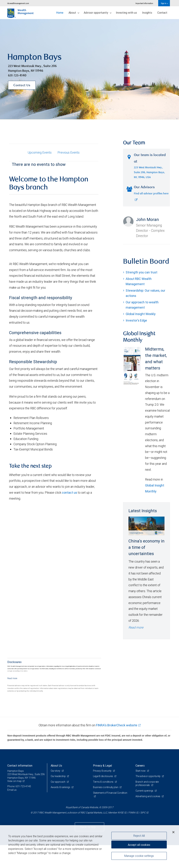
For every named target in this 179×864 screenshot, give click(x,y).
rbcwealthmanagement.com (18, 3)
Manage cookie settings (139, 856)
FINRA (131, 812)
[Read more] (12, 678)
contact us (69, 493)
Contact (162, 12)
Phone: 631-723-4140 (19, 786)
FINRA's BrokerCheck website (116, 725)
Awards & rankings (61, 787)
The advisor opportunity (148, 776)
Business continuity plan (106, 787)
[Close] (173, 832)
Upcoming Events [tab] (40, 152)
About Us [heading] (56, 765)
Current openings (144, 790)
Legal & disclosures (103, 776)
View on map (14, 781)
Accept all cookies (139, 845)
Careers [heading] (140, 765)
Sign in (164, 3)
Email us (12, 789)
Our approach (58, 781)
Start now (140, 770)
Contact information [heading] (19, 765)
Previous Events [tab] (69, 152)
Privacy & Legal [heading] (102, 765)
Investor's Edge (136, 320)
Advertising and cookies (148, 796)
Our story (56, 770)
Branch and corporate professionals (147, 783)
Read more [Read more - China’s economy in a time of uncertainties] (135, 627)
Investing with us (126, 12)
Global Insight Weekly (141, 314)
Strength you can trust (141, 272)
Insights (147, 12)
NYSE (121, 812)
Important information (144, 3)
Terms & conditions (103, 781)
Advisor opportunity (98, 12)
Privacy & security (102, 770)
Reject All (139, 835)
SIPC (143, 812)
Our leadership (58, 776)
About (74, 12)
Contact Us (21, 85)
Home (59, 12)
